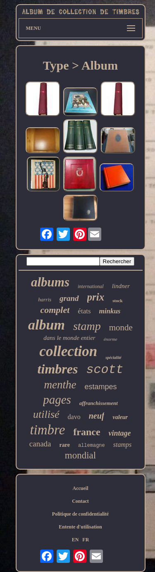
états (84, 311)
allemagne (91, 445)
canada (40, 443)
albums (50, 282)
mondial (80, 455)
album (46, 324)
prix (96, 297)
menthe (60, 384)
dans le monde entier (69, 337)
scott (104, 370)
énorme (110, 339)
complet (54, 310)
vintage (120, 433)
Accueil (80, 488)
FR (85, 540)
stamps (122, 444)
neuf (97, 415)
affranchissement (98, 403)
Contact (80, 501)
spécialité (113, 357)
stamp (87, 326)
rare (65, 445)
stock (117, 300)
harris (44, 299)
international (91, 286)
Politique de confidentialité (80, 514)
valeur (120, 417)
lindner (121, 286)
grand (69, 298)
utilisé (46, 414)
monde (121, 327)
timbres (58, 368)
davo (74, 416)
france (86, 432)
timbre (47, 429)
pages (57, 399)
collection (68, 351)
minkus (110, 311)
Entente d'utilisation (80, 527)
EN (75, 540)
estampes (100, 387)
